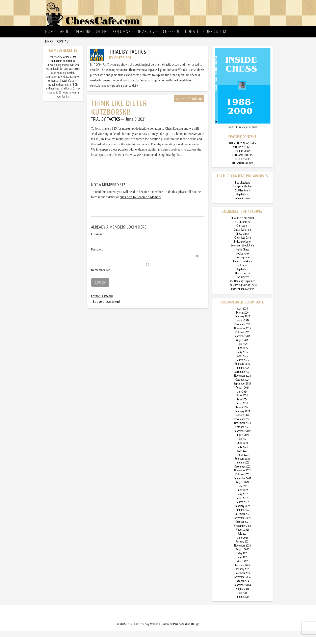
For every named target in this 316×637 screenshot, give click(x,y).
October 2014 (242, 587)
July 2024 (242, 398)
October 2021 (242, 528)
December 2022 (242, 473)
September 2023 (242, 437)
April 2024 (242, 410)
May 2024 (242, 406)
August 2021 (242, 536)
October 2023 (242, 433)
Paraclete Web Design (186, 630)
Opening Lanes (242, 264)
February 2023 (242, 465)
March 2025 (242, 366)
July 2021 (242, 540)
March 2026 (242, 319)
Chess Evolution (242, 236)
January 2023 (242, 469)
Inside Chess (242, 256)
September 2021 (242, 532)
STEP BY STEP (242, 165)
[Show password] (197, 262)
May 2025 (242, 358)
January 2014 (242, 603)
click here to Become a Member (140, 203)
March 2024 (242, 414)
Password (97, 255)
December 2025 (242, 331)
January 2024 (242, 421)
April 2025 (242, 362)
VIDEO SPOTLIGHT (242, 153)
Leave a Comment (107, 308)
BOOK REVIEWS (243, 157)
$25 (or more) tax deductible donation (63, 65)
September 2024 (242, 390)
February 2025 (242, 370)
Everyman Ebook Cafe (242, 252)
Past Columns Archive (242, 295)
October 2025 (242, 339)
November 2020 (242, 552)
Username (97, 240)
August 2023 (242, 441)
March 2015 (242, 567)
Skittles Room (242, 197)
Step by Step (242, 201)
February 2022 (242, 512)
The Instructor (242, 280)
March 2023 (242, 461)
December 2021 (242, 520)
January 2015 (242, 575)
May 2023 (242, 453)
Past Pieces (242, 271)
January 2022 (242, 516)
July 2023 (242, 445)
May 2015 (242, 560)
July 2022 (242, 493)
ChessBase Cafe (242, 244)
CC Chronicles (242, 228)
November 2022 (242, 477)
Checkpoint (242, 232)
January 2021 (242, 548)
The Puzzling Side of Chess (243, 291)
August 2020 (242, 556)
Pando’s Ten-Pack (242, 268)
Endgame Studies (242, 193)
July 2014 (242, 599)
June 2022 (242, 496)
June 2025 (242, 354)
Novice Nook (242, 260)
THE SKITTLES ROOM (242, 169)
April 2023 (242, 457)
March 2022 (242, 508)
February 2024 (242, 418)
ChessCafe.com (159, 14)
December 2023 (242, 425)
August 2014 (242, 595)
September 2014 (242, 591)
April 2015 (242, 564)
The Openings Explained (242, 287)
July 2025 (242, 350)
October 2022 (242, 481)
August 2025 (242, 346)
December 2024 (242, 378)
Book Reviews (242, 189)
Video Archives (242, 205)
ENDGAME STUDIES (242, 161)
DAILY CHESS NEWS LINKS (242, 150)
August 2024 (242, 394)
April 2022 (242, 504)
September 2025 (242, 342)
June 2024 (242, 402)
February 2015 (242, 572)
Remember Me (147, 273)
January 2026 (242, 327)
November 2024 (242, 382)
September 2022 (242, 485)
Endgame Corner (242, 248)
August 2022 (242, 488)
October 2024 (242, 386)
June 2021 (242, 544)
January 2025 (242, 374)
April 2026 (242, 315)
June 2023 (242, 449)
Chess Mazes (242, 240)
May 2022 (242, 500)
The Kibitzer (242, 283)
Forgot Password (102, 302)
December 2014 (243, 579)
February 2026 (242, 323)
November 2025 (242, 335)
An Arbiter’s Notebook (242, 224)
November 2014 (242, 583)
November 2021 (242, 524)
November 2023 (242, 429)
